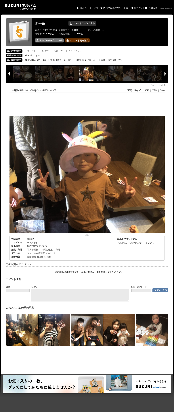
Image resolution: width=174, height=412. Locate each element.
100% (146, 90)
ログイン (138, 8)
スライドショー (76, 51)
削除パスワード (139, 287)
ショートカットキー (159, 85)
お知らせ (152, 8)
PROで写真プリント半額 (115, 8)
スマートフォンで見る (82, 23)
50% (162, 90)
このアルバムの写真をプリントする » (135, 243)
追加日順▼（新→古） (112, 60)
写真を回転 (32, 249)
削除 (58, 249)
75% (154, 90)
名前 (8, 287)
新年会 (40, 23)
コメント (35, 287)
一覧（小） (30, 51)
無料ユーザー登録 (89, 8)
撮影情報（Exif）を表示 (39, 257)
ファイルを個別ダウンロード (41, 253)
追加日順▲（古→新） (87, 60)
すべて (39, 55)
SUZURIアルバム (20, 7)
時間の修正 (47, 249)
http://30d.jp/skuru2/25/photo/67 (41, 90)
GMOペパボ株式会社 (166, 8)
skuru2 (30, 239)
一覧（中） (44, 51)
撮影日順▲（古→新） (36, 60)
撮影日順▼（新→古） (61, 60)
